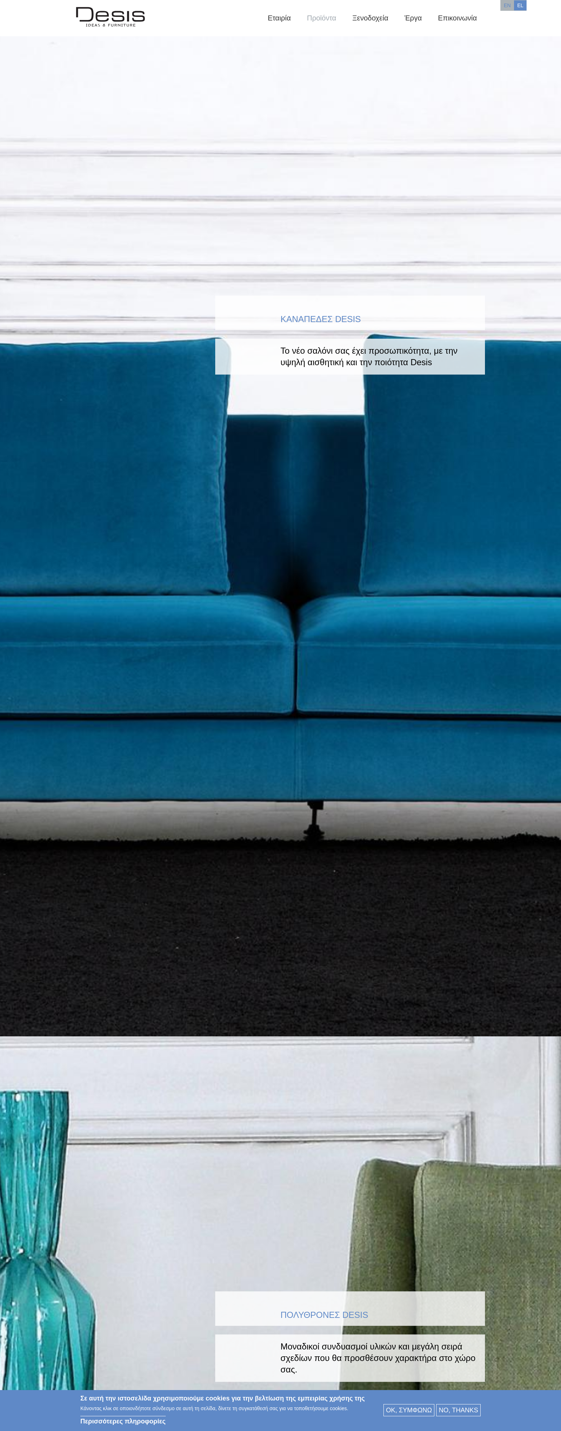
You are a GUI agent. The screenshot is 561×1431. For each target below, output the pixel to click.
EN (507, 5)
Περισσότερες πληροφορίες (123, 1421)
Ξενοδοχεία (370, 18)
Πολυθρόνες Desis (324, 1315)
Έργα (413, 18)
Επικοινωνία (457, 18)
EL (520, 5)
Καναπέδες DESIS (320, 319)
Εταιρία (279, 18)
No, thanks (458, 1410)
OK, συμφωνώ (409, 1410)
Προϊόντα (321, 18)
